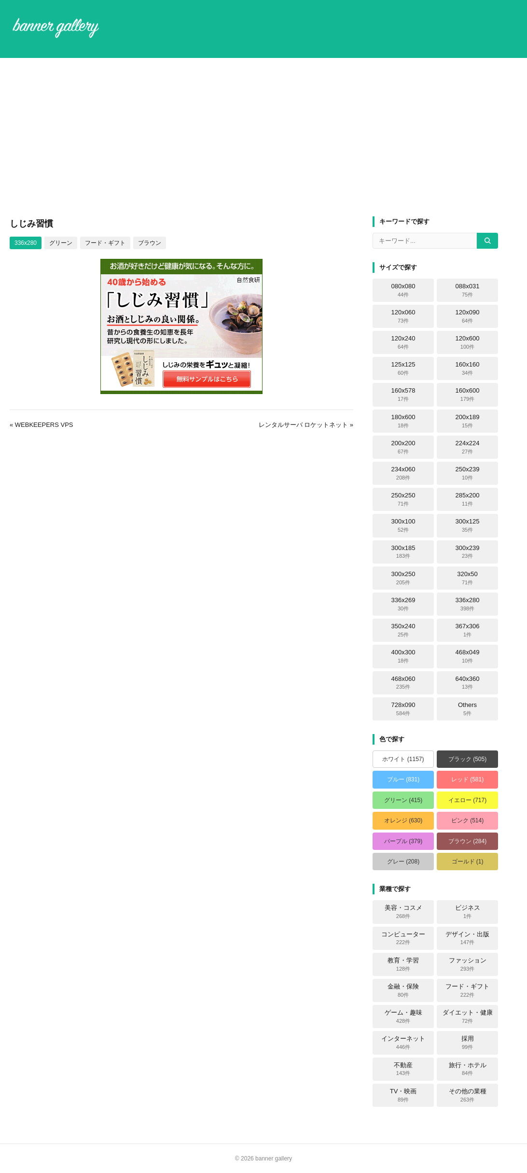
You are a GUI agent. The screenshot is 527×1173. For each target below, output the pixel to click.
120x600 (468, 342)
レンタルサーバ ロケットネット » (306, 424)
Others (467, 709)
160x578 (403, 394)
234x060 (403, 473)
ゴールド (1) (468, 861)
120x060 (403, 316)
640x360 (468, 683)
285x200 (468, 499)
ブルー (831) (403, 779)
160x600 (468, 394)
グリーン (60, 243)
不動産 (403, 1069)
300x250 (403, 578)
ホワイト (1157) (403, 759)
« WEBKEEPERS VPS (41, 424)
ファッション (467, 964)
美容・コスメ (403, 911)
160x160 (468, 368)
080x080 (403, 290)
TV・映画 (403, 1095)
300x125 (468, 525)
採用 (467, 1042)
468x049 (468, 656)
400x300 (403, 656)
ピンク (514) (467, 820)
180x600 (403, 421)
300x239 (468, 552)
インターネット (403, 1042)
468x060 (403, 683)
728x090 (403, 709)
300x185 (403, 552)
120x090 (468, 316)
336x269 (403, 604)
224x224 (468, 447)
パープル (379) (403, 841)
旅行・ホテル (467, 1069)
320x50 (467, 578)
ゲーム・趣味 (403, 1016)
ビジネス (467, 911)
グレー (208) (403, 861)
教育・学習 (403, 964)
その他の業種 (467, 1095)
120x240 (403, 342)
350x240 (403, 630)
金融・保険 (403, 990)
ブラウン (149, 243)
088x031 (468, 290)
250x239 (468, 473)
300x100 (403, 525)
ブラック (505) (467, 759)
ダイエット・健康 (468, 1016)
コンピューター (403, 938)
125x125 (403, 368)
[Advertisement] (263, 137)
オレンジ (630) (403, 820)
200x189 (468, 421)
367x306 (468, 630)
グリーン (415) (403, 800)
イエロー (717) (467, 800)
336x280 (25, 243)
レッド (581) (467, 779)
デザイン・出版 (467, 938)
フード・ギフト (105, 243)
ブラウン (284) (467, 841)
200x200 (403, 447)
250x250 (403, 499)
